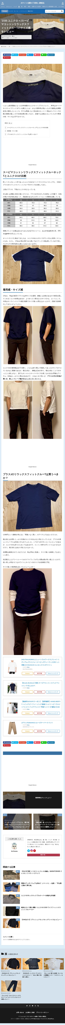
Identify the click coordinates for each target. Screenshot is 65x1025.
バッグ (17, 6)
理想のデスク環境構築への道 (55, 6)
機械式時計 (33, 11)
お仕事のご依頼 (30, 1014)
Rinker (28, 667)
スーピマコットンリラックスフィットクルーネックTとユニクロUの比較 (26, 127)
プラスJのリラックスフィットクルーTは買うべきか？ (21, 134)
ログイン (19, 940)
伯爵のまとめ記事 (40, 6)
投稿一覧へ (43, 855)
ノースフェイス (24, 11)
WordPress (51, 1020)
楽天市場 (39, 673)
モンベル (17, 11)
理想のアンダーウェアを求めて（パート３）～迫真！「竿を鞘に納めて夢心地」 (41, 885)
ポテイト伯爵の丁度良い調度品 (32, 3)
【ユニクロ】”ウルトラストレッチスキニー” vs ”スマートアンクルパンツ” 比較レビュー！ (11, 998)
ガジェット (10, 6)
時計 (27, 6)
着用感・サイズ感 (11, 131)
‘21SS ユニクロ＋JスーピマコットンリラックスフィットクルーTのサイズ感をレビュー (33, 46)
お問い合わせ (20, 1014)
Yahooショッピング (53, 673)
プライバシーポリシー (42, 1014)
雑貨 (31, 6)
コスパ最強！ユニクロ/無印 (10, 38)
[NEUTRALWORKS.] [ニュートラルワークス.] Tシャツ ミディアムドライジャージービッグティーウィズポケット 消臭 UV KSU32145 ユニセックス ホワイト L (40, 662)
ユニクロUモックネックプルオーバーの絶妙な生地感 (39, 896)
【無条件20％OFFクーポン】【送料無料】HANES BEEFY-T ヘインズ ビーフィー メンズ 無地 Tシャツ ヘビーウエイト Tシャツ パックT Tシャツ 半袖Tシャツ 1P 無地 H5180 (41, 704)
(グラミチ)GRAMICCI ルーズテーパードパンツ (37, 723)
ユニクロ (11, 11)
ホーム (3, 6)
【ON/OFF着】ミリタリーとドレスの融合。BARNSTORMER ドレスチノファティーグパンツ (37, 873)
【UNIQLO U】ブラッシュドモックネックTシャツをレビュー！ (41, 922)
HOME (4, 46)
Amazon (27, 673)
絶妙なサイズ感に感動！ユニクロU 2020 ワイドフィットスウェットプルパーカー (41, 909)
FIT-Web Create (35, 1020)
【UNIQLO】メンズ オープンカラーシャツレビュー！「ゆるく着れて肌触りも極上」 (32, 976)
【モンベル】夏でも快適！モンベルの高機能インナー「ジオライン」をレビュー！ (53, 976)
